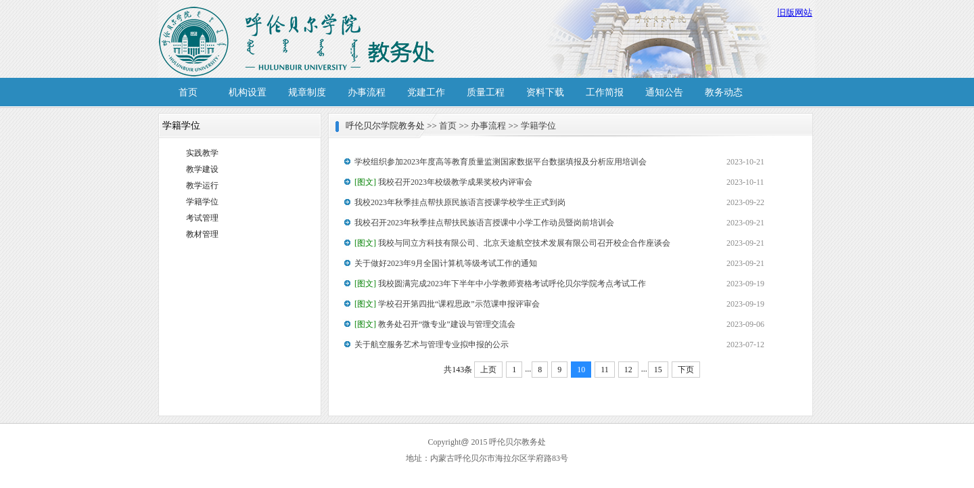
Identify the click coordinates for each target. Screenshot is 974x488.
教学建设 (202, 169)
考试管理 (202, 218)
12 (628, 369)
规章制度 (307, 92)
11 (605, 369)
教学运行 (202, 185)
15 (658, 369)
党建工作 (426, 92)
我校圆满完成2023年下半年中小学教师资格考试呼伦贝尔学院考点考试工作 (500, 283)
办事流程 (367, 92)
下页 (686, 369)
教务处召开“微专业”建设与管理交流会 (434, 324)
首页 (188, 92)
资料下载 (545, 92)
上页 (488, 369)
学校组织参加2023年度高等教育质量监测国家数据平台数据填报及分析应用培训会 (500, 162)
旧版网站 (794, 12)
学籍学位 (202, 201)
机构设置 (247, 92)
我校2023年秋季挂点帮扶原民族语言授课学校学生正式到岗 (459, 202)
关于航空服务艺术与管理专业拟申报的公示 (431, 344)
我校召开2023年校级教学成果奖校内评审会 (443, 182)
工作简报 (605, 92)
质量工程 (486, 92)
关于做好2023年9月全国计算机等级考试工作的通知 (445, 263)
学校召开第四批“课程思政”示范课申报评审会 (447, 304)
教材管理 (202, 234)
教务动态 (724, 92)
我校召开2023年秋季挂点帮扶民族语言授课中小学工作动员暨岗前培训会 (484, 222)
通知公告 (664, 92)
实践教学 (202, 153)
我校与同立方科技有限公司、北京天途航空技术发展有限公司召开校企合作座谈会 (512, 243)
